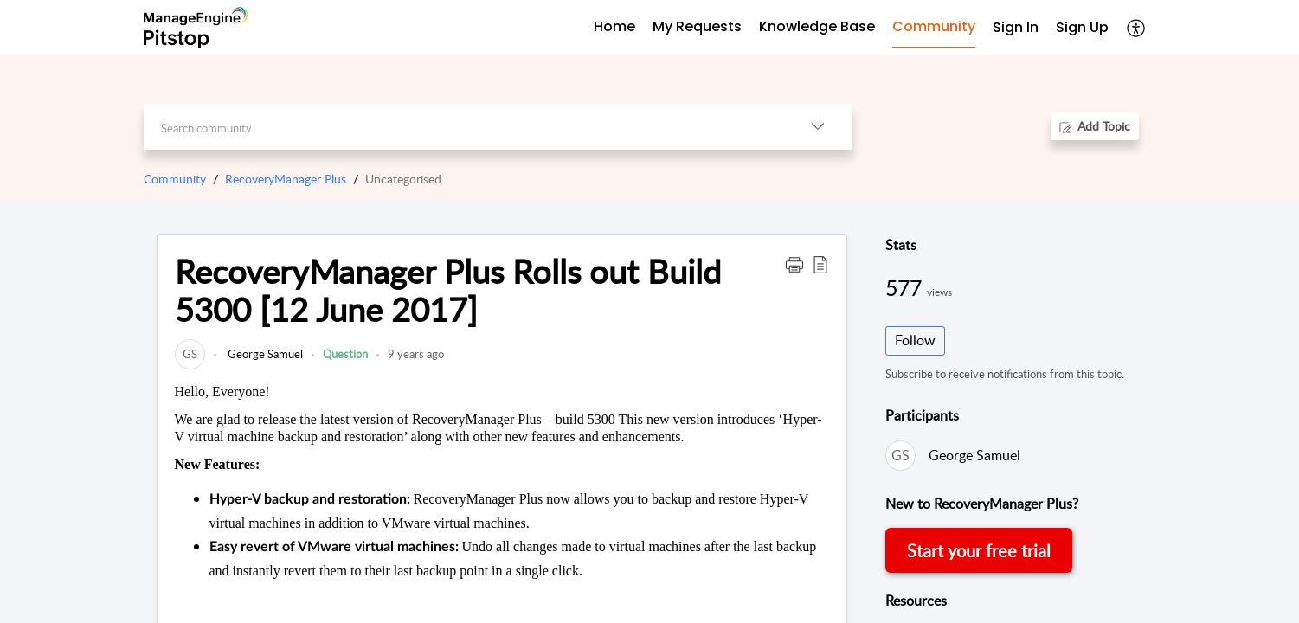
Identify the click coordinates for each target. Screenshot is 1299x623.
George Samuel (264, 354)
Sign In (1016, 27)
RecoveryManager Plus (285, 178)
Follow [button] (915, 340)
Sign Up (1082, 27)
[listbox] (817, 127)
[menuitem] (1015, 28)
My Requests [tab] (697, 26)
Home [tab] (614, 26)
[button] (794, 264)
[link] (190, 354)
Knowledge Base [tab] (817, 26)
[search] (463, 127)
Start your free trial (979, 550)
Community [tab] (933, 26)
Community (175, 178)
